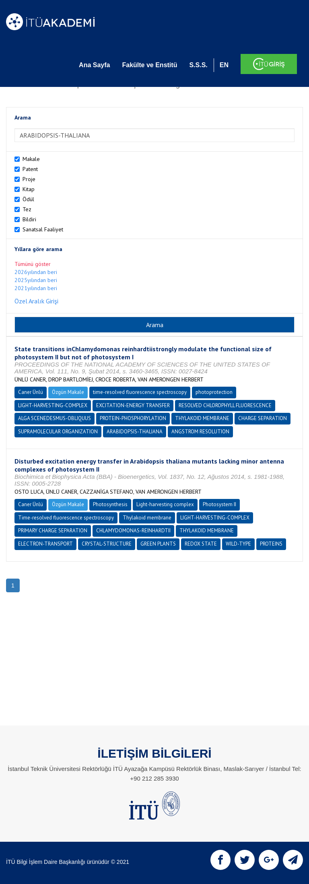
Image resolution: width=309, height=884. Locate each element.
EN (224, 65)
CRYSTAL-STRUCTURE (107, 543)
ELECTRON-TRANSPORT (45, 543)
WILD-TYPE (238, 543)
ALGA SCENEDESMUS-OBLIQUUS (54, 418)
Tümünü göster (32, 264)
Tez (27, 209)
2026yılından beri (35, 272)
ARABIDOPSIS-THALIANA (135, 431)
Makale (31, 159)
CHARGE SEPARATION (262, 418)
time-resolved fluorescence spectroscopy (140, 392)
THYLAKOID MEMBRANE (202, 418)
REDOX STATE (201, 543)
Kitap (29, 189)
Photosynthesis (110, 504)
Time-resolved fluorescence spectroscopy (66, 517)
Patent (30, 169)
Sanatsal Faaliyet (43, 229)
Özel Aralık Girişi (36, 301)
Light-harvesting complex (165, 504)
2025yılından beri (35, 280)
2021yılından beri (35, 288)
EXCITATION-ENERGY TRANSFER (133, 405)
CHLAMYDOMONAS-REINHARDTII (133, 530)
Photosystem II (219, 504)
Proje (29, 179)
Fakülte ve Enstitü (149, 65)
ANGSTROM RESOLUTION (200, 431)
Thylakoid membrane (147, 517)
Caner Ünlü (30, 392)
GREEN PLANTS (158, 543)
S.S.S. (198, 65)
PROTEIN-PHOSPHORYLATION (133, 418)
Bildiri (29, 219)
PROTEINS (271, 543)
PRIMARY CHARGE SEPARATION (52, 530)
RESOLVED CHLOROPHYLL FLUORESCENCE (225, 405)
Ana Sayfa (94, 65)
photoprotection (214, 392)
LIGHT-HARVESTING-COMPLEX (52, 405)
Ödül (28, 199)
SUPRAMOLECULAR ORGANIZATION (58, 431)
